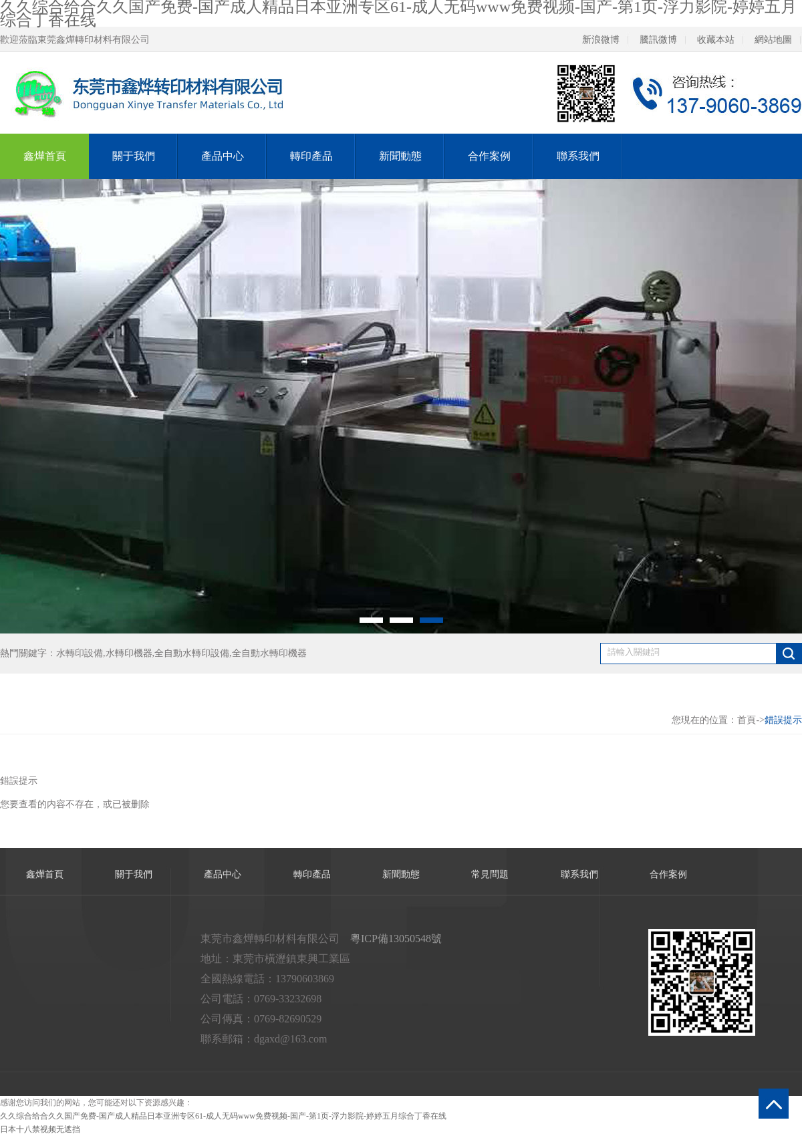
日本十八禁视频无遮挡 (40, 1129)
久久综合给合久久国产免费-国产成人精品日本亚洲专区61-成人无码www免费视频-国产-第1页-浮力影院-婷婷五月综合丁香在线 (223, 1116)
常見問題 (490, 874)
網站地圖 (773, 40)
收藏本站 (715, 40)
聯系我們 (578, 156)
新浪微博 (601, 40)
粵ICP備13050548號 (396, 938)
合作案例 (489, 156)
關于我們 (133, 156)
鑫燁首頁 (44, 156)
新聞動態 (400, 156)
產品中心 (222, 156)
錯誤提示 (783, 720)
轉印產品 (311, 156)
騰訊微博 (658, 40)
